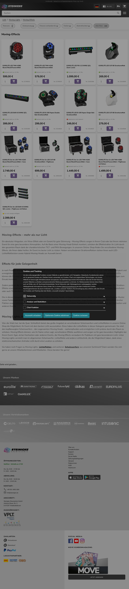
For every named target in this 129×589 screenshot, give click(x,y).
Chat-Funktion (33, 307)
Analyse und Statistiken (36, 302)
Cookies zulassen (80, 315)
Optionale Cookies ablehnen (57, 315)
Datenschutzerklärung (69, 286)
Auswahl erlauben (33, 315)
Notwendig (31, 296)
